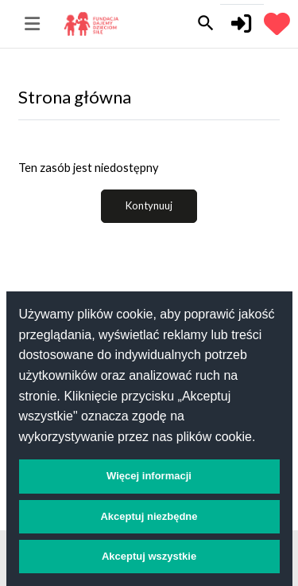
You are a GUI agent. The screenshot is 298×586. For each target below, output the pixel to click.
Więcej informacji (149, 476)
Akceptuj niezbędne (148, 516)
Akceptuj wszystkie (149, 556)
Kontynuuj (149, 205)
